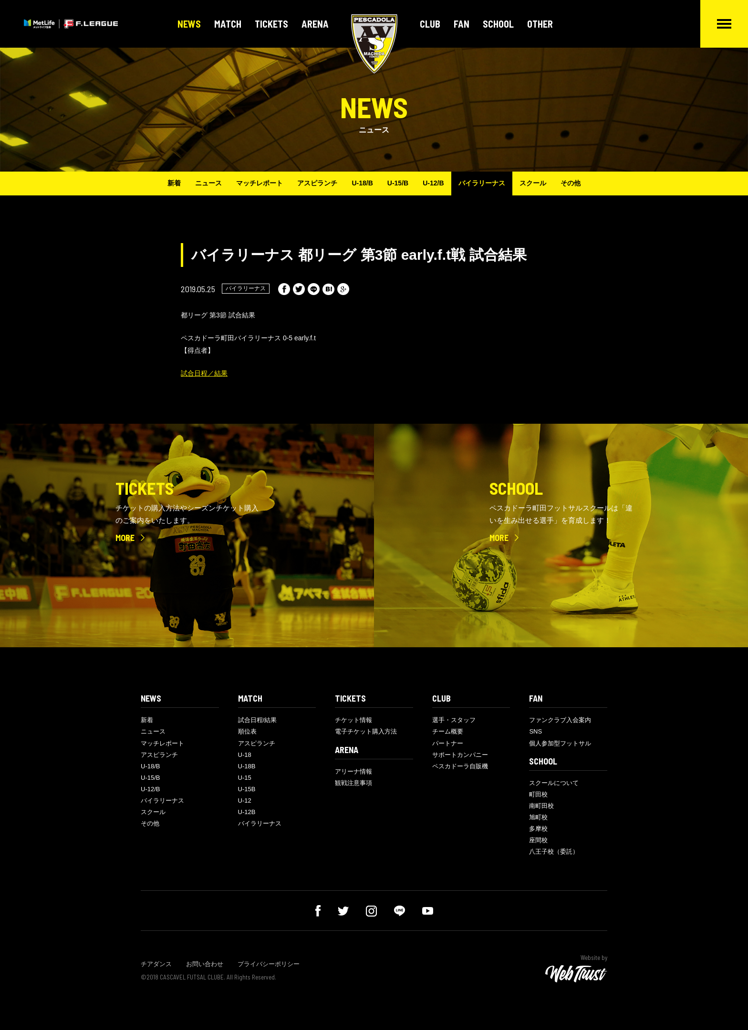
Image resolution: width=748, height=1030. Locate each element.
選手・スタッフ (454, 720)
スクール (532, 183)
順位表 (247, 731)
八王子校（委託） (554, 851)
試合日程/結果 (257, 720)
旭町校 (538, 817)
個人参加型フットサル (560, 743)
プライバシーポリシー (269, 964)
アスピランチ (317, 183)
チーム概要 (447, 731)
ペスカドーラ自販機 (460, 766)
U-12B (247, 812)
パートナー (447, 743)
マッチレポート (259, 183)
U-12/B (433, 183)
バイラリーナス (481, 183)
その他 (571, 183)
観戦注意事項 (353, 782)
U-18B (247, 766)
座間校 (538, 840)
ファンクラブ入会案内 (560, 720)
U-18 (244, 754)
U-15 (244, 777)
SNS (535, 731)
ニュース (208, 183)
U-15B (247, 789)
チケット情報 (353, 720)
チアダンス (156, 964)
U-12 (244, 800)
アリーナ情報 (353, 771)
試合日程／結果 (204, 373)
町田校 (538, 794)
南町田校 (541, 805)
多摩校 (538, 828)
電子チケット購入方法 (366, 731)
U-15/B (397, 183)
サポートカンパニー (460, 754)
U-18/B (362, 183)
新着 (174, 183)
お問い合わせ (204, 964)
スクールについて (554, 782)
